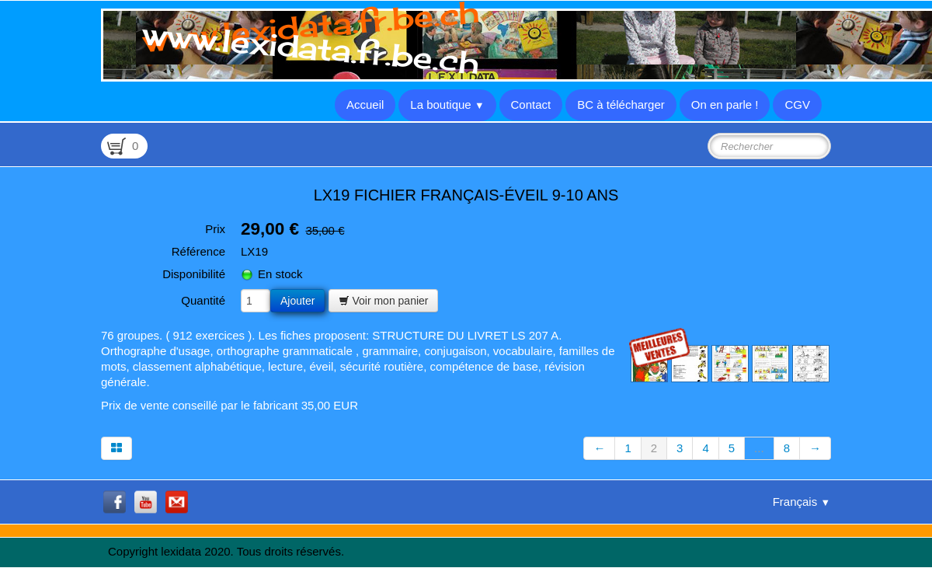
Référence (198, 251)
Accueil (365, 104)
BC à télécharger (621, 104)
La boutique (447, 104)
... (759, 448)
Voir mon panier (384, 300)
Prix (215, 228)
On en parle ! (725, 104)
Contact (531, 104)
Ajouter (297, 300)
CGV (797, 104)
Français (801, 501)
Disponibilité (193, 274)
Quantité (203, 300)
